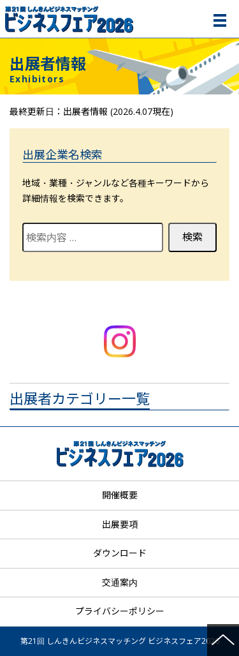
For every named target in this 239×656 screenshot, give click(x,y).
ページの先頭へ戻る (223, 640)
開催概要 (120, 495)
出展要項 (120, 524)
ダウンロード (120, 553)
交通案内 (120, 582)
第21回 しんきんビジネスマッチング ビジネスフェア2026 (121, 18)
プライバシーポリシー (119, 611)
